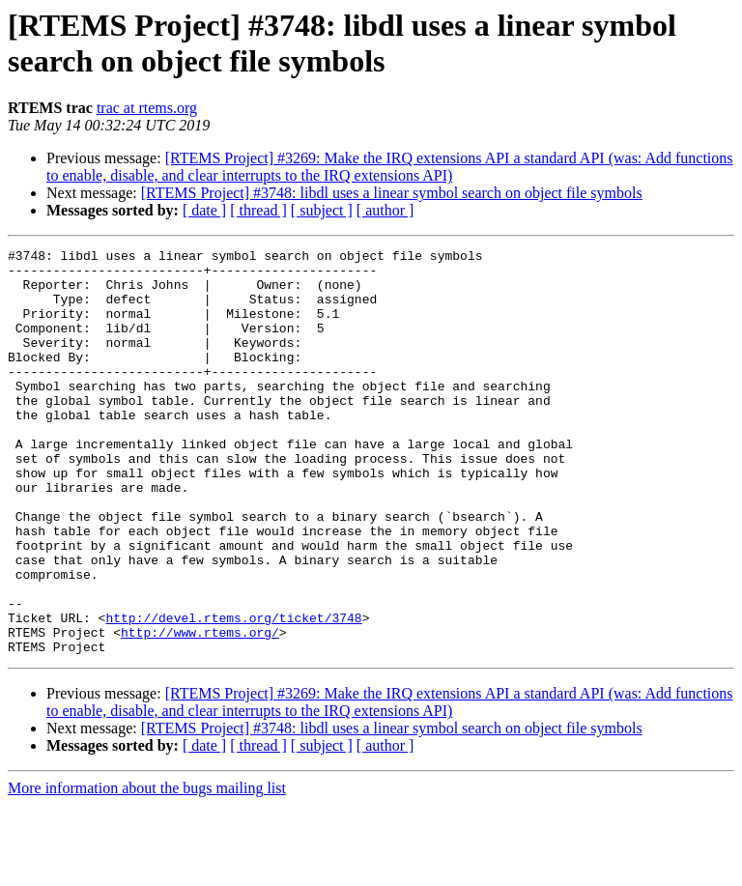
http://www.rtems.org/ (200, 710)
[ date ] (204, 210)
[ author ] (385, 210)
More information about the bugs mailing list (147, 869)
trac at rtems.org (147, 108)
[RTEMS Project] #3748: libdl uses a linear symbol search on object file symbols (391, 193)
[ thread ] (258, 210)
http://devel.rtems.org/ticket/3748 (233, 692)
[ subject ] (322, 210)
